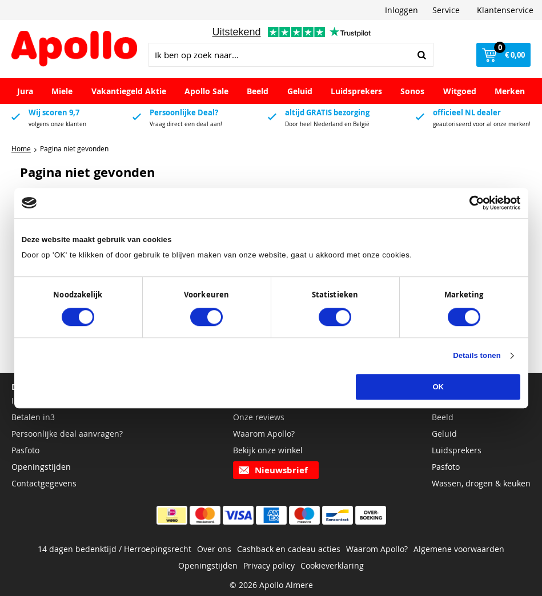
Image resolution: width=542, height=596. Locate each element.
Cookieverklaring (332, 565)
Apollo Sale (206, 91)
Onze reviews (258, 417)
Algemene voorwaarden (458, 548)
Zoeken (421, 54)
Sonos (412, 91)
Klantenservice (505, 10)
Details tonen (477, 356)
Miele (62, 91)
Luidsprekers (356, 91)
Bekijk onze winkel (268, 450)
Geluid (299, 91)
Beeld (257, 91)
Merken (510, 91)
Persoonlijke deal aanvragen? (67, 433)
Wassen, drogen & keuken (481, 483)
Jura (25, 91)
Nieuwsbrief (281, 470)
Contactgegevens (44, 483)
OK (438, 387)
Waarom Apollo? (264, 433)
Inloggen (401, 10)
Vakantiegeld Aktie (128, 91)
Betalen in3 (33, 417)
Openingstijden (41, 466)
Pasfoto (25, 450)
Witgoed (459, 91)
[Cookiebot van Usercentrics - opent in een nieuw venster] (470, 202)
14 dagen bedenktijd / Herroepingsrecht (114, 548)
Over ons (214, 548)
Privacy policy (269, 565)
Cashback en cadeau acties (288, 548)
